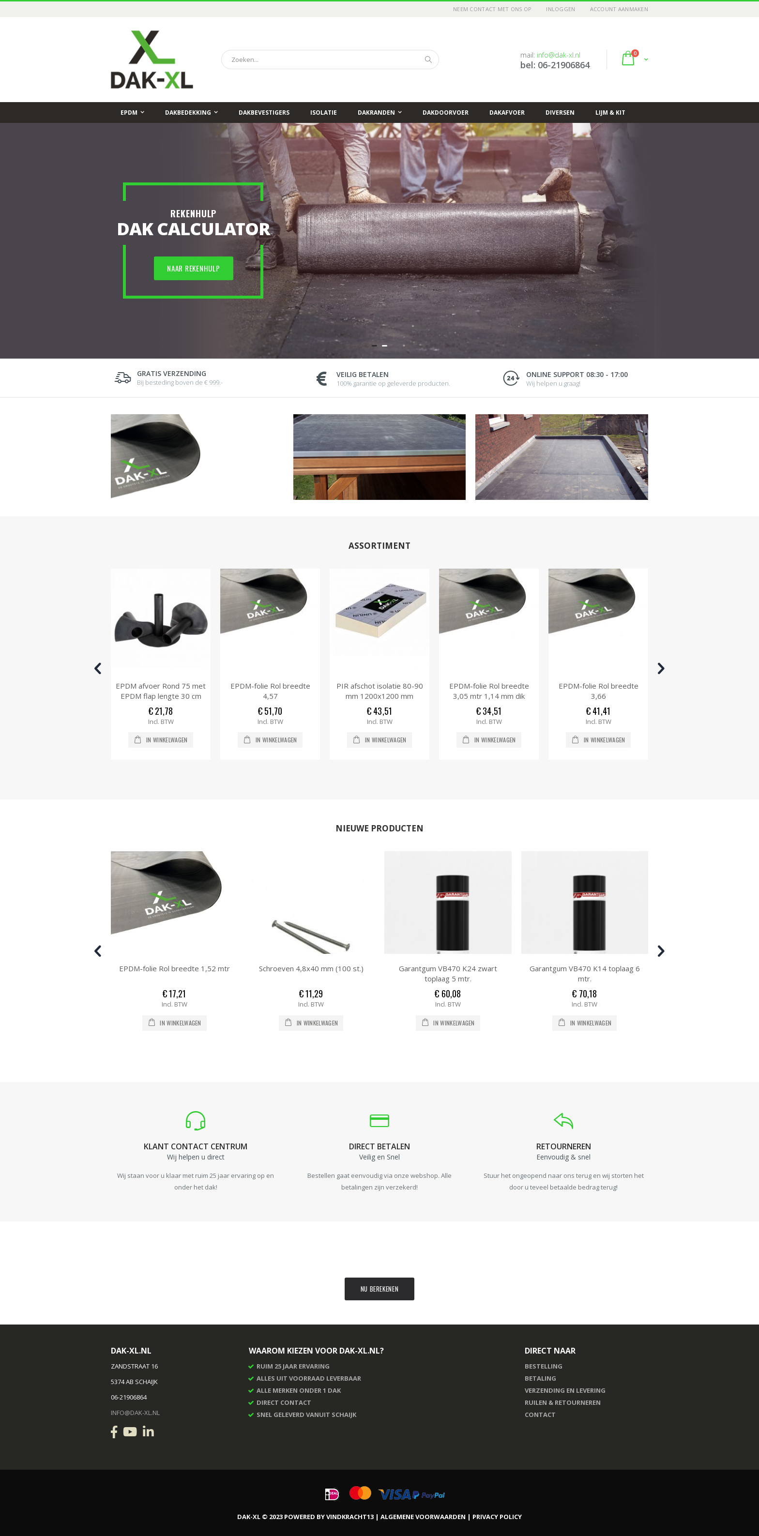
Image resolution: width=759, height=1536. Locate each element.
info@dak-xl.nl (558, 55)
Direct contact (284, 1402)
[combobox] (330, 59)
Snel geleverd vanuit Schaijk (306, 1414)
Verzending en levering (565, 1390)
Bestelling (543, 1366)
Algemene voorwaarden (423, 1516)
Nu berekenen (380, 1289)
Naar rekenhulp (193, 268)
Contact (540, 1414)
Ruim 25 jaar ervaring (293, 1366)
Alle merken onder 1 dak (299, 1390)
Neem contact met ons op (492, 9)
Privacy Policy (497, 1516)
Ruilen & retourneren (563, 1402)
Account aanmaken (619, 9)
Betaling (540, 1378)
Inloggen (560, 9)
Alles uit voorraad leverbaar (309, 1378)
